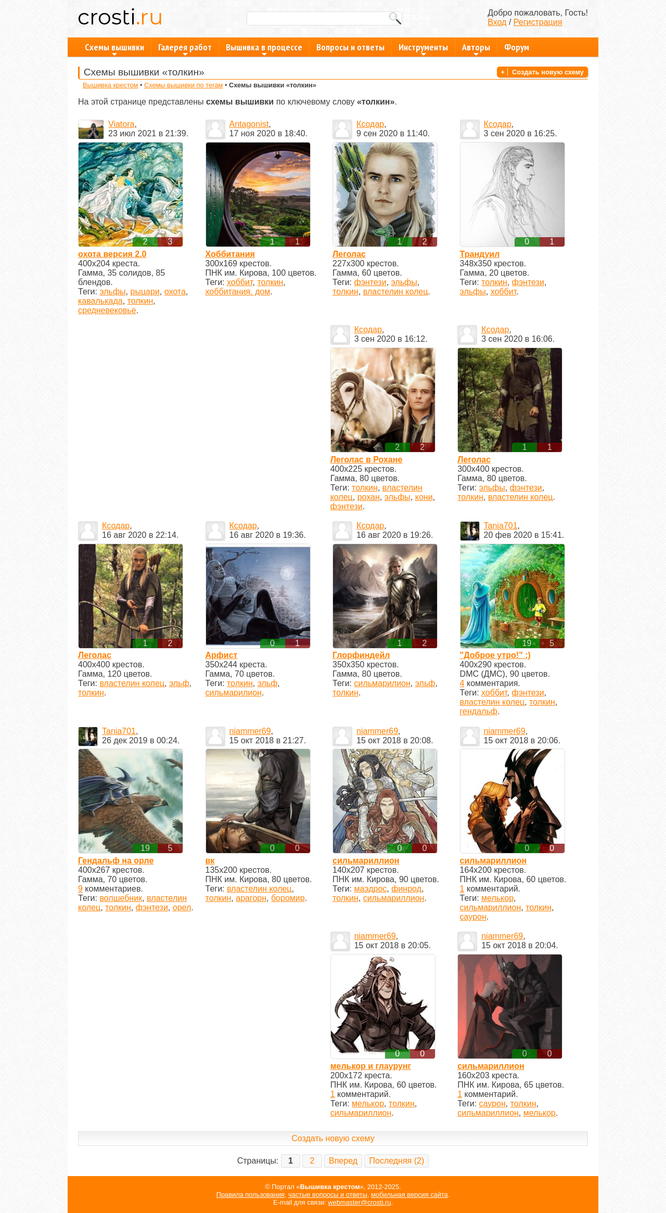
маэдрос (370, 888)
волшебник (120, 898)
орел (182, 907)
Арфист (222, 655)
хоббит (240, 282)
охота (175, 291)
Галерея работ (185, 49)
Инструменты (423, 49)
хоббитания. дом (238, 291)
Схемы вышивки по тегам (183, 85)
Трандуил (480, 254)
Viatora (121, 124)
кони (424, 497)
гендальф (478, 711)
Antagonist (249, 124)
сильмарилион (234, 692)
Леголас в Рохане (366, 459)
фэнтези (370, 282)
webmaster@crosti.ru (359, 1202)
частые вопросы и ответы (327, 1194)
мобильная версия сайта (409, 1194)
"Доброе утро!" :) (495, 655)
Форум (516, 47)
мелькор (497, 898)
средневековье (107, 310)
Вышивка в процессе (264, 49)
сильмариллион (365, 860)
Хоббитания (230, 254)
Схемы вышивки (114, 49)
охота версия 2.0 (112, 254)
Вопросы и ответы (350, 47)
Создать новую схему (548, 72)
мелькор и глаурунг (371, 1066)
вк (210, 860)
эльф (179, 683)
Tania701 (501, 525)
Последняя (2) (396, 1160)
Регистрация (538, 22)
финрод (406, 888)
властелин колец (395, 291)
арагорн (251, 898)
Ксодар (370, 124)
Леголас (349, 254)
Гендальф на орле (115, 860)
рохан (368, 497)
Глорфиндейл (361, 655)
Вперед (343, 1160)
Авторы (476, 49)
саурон (473, 916)
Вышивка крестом (110, 85)
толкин (140, 300)
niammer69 (250, 731)
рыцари (144, 291)
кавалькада (100, 300)
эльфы (112, 291)
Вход (497, 22)
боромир (288, 898)
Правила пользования (250, 1194)
